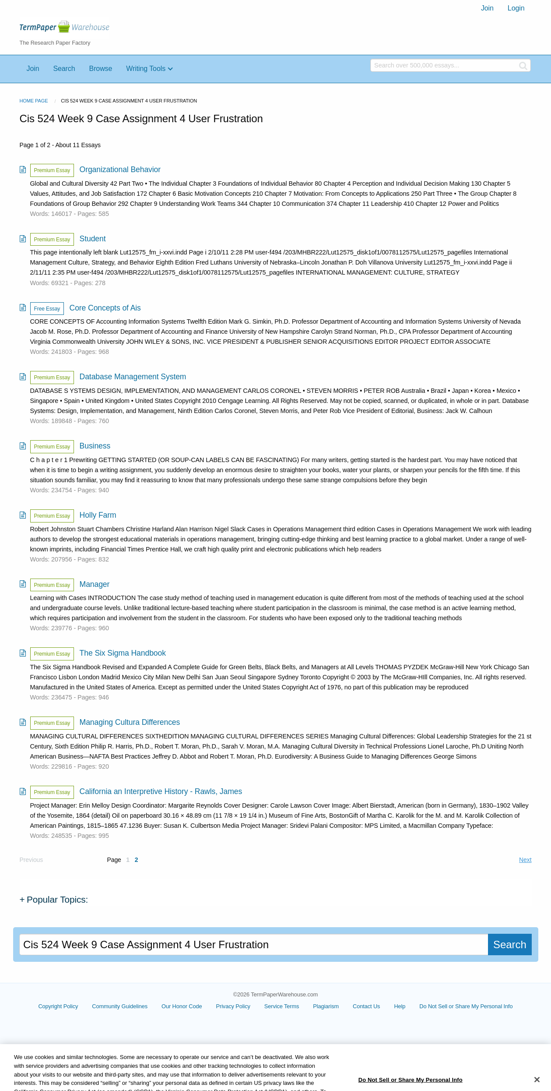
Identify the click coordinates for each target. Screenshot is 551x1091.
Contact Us (386, 1006)
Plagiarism (346, 1006)
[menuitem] (487, 8)
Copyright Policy (78, 1006)
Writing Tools (145, 68)
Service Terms (301, 1006)
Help (420, 1006)
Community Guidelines (140, 1006)
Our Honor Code (202, 1006)
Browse (100, 68)
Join (487, 8)
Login (516, 8)
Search (64, 68)
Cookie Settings (466, 1009)
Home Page (34, 100)
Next (525, 859)
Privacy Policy (253, 1006)
